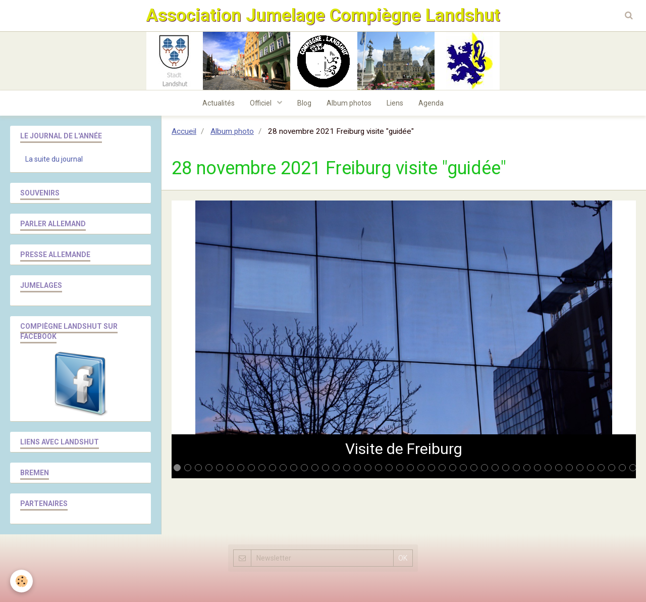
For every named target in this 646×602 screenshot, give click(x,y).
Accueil (184, 131)
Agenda (431, 103)
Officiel (261, 103)
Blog (304, 103)
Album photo (232, 131)
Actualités (218, 103)
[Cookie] (21, 581)
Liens (395, 103)
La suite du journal (54, 159)
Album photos (349, 103)
